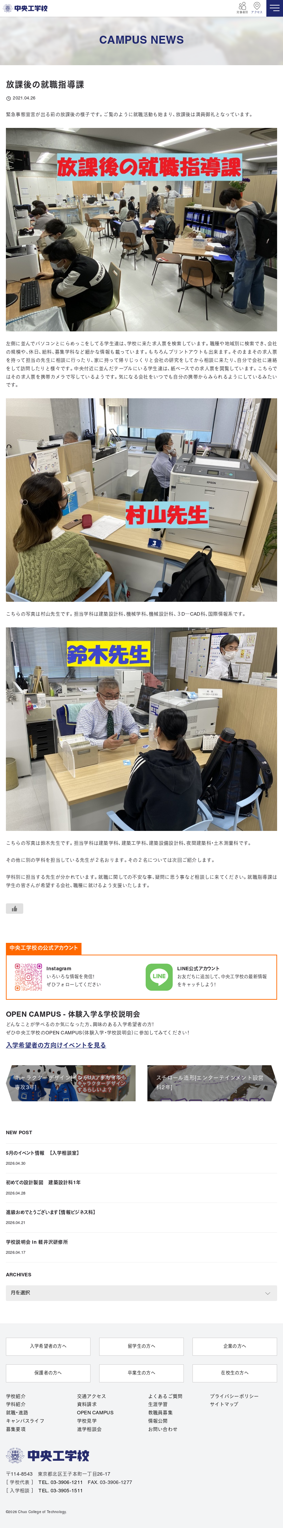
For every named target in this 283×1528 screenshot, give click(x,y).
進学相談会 (89, 1428)
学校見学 (87, 1420)
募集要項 (16, 1428)
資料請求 (87, 1404)
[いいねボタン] (14, 908)
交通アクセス (91, 1396)
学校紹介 (16, 1396)
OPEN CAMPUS (95, 1412)
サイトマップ (224, 1404)
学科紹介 (16, 1404)
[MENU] (274, 8)
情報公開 (158, 1420)
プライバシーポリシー (234, 1396)
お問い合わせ (163, 1428)
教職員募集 (160, 1412)
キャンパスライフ (25, 1420)
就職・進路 (17, 1412)
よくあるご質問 (165, 1396)
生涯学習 (158, 1404)
